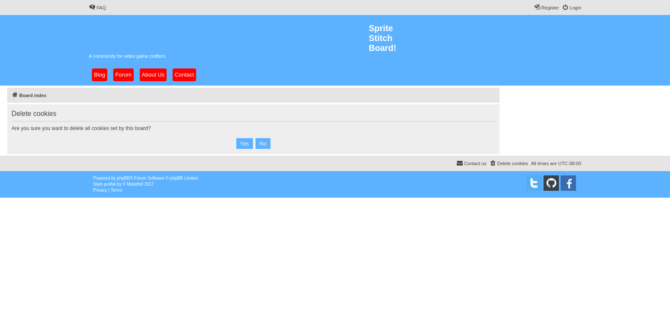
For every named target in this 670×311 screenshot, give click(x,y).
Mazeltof (135, 184)
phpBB (123, 178)
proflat (110, 184)
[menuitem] (97, 8)
